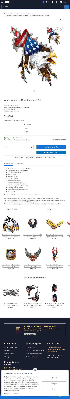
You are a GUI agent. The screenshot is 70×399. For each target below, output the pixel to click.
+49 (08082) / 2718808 (15, 369)
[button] (52, 2)
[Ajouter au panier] (5, 24)
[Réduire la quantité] (6, 147)
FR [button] (44, 2)
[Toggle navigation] (2, 1)
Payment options (9, 353)
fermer (54, 389)
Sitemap (6, 357)
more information (49, 157)
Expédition (20, 120)
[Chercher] (33, 7)
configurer (54, 383)
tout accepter (54, 378)
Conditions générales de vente (35, 350)
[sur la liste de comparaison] (57, 29)
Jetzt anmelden (29, 334)
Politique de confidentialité (34, 353)
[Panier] (64, 2)
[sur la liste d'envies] (62, 29)
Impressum (7, 393)
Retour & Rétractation (10, 347)
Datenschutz (15, 393)
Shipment (7, 350)
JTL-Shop (61, 396)
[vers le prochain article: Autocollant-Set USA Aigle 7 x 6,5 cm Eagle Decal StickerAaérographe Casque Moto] (64, 19)
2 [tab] (35, 90)
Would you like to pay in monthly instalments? (35, 157)
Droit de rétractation (32, 357)
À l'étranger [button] (27, 140)
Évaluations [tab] (20, 164)
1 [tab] (34, 90)
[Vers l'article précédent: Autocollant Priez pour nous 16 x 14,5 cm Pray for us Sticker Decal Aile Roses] (60, 19)
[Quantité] (19, 147)
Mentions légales (31, 347)
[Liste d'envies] (56, 2)
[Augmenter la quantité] (32, 147)
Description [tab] (8, 164)
